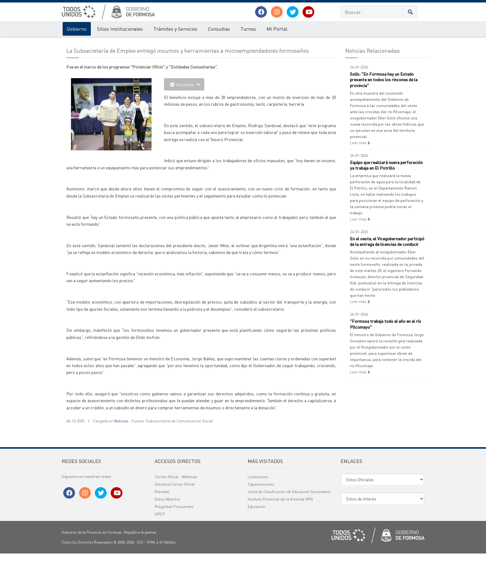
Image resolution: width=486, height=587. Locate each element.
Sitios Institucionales (120, 28)
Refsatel (162, 525)
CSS (140, 576)
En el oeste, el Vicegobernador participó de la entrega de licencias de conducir (387, 274)
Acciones (184, 118)
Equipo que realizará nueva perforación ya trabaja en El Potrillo (386, 198)
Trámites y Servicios (175, 28)
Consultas (219, 28)
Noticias (121, 454)
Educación (256, 540)
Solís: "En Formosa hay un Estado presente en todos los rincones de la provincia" (384, 113)
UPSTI (160, 547)
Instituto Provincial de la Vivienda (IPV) (280, 532)
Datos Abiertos (167, 532)
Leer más (360, 176)
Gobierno (76, 28)
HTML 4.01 (155, 576)
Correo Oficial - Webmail (176, 510)
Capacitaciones (261, 517)
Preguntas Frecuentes (174, 540)
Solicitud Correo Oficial (175, 517)
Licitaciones (258, 510)
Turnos (248, 28)
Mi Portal (277, 28)
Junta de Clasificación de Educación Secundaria (289, 525)
